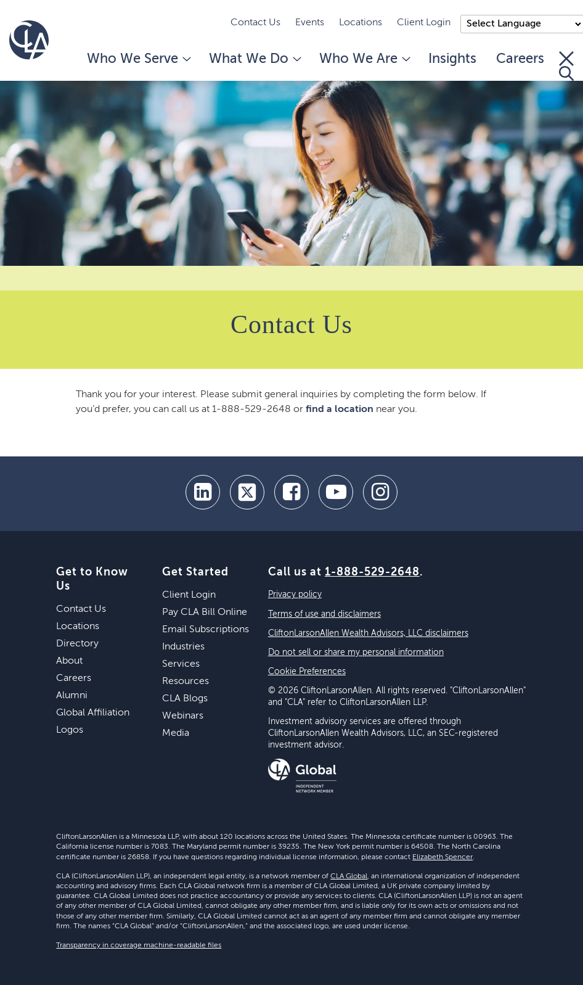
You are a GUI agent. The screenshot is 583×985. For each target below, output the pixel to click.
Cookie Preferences (307, 671)
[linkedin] (203, 492)
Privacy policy (295, 594)
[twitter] (247, 492)
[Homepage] (29, 40)
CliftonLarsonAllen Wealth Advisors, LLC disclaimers (368, 633)
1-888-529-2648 (372, 572)
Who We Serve (138, 59)
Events (309, 23)
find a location (339, 409)
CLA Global (348, 876)
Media (175, 733)
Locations (360, 23)
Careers (520, 59)
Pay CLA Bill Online (204, 612)
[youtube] (336, 492)
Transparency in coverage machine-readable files (138, 945)
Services (181, 664)
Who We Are (364, 59)
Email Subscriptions (205, 630)
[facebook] (291, 492)
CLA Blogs (185, 699)
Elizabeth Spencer (442, 857)
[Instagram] (380, 492)
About (69, 661)
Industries (183, 647)
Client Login (423, 23)
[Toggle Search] (566, 66)
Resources (185, 681)
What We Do (254, 59)
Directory (77, 644)
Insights (452, 59)
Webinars (182, 716)
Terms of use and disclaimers (324, 614)
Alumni (72, 696)
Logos (69, 730)
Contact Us (255, 23)
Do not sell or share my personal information (356, 652)
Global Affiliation (92, 713)
